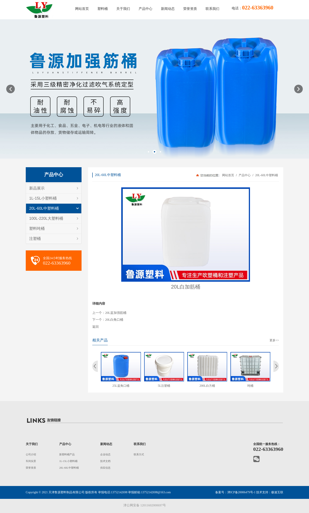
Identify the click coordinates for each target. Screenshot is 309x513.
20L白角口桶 (114, 319)
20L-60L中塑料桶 (44, 208)
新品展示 (37, 188)
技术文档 (105, 461)
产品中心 (244, 175)
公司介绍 (31, 454)
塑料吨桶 (37, 228)
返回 (95, 326)
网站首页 (228, 175)
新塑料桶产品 (67, 454)
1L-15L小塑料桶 (43, 198)
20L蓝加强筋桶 (115, 312)
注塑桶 (35, 238)
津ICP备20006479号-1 (241, 492)
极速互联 (277, 492)
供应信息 (105, 467)
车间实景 (31, 461)
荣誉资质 (31, 467)
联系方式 (139, 454)
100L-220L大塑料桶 (46, 218)
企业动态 (105, 454)
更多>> (274, 340)
